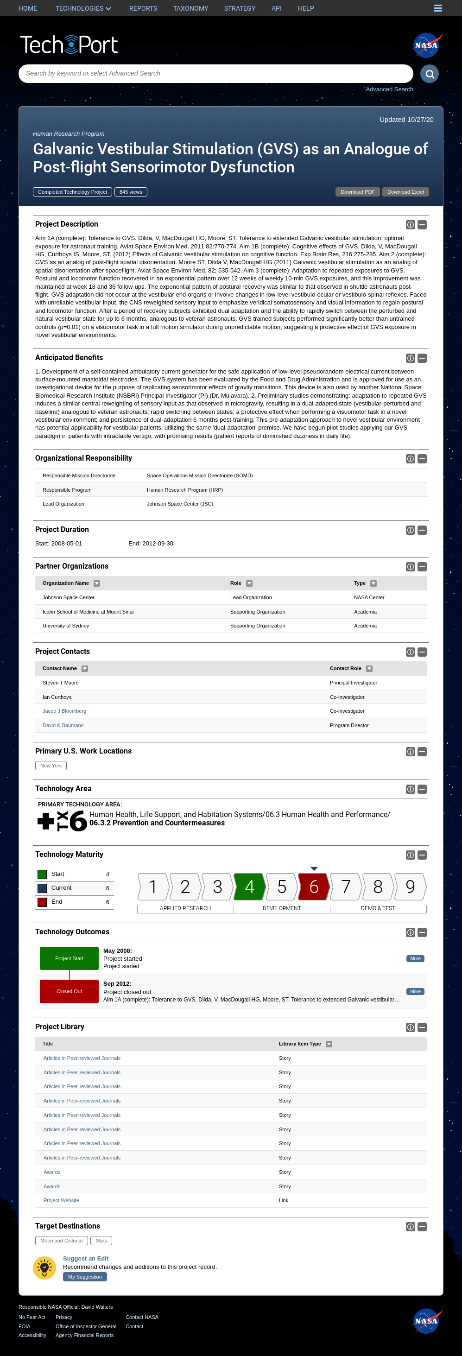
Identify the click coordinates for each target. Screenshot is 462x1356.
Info (410, 224)
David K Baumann (63, 725)
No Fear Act (32, 1317)
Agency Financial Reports (85, 1335)
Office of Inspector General (86, 1326)
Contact (134, 1326)
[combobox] (216, 73)
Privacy (64, 1317)
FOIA (25, 1326)
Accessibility (32, 1335)
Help (306, 8)
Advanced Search (389, 89)
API (277, 8)
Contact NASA (142, 1317)
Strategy (239, 8)
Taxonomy (190, 8)
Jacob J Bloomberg (64, 711)
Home (28, 8)
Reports (143, 8)
